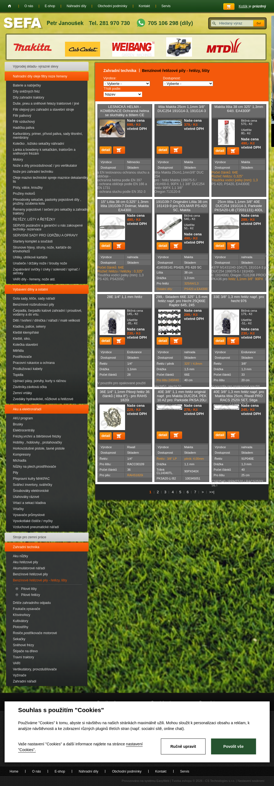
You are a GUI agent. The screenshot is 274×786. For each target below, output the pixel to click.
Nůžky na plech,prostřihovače (34, 467)
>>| (211, 492)
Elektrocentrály (24, 430)
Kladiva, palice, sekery (29, 326)
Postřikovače (22, 357)
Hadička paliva (23, 128)
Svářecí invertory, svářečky (32, 485)
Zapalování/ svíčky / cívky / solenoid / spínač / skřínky (46, 271)
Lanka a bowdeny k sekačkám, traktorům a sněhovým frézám (44, 151)
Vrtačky (18, 509)
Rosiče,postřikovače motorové (35, 633)
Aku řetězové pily (25, 562)
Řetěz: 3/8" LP (167, 458)
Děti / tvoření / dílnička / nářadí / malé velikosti (46, 320)
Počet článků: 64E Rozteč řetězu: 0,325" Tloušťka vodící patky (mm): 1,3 (234, 176)
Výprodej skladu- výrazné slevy (35, 66)
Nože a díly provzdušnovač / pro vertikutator (45, 166)
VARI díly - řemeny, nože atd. (34, 279)
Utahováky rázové (26, 497)
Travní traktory (23, 657)
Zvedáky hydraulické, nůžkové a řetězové (43, 399)
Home (9, 6)
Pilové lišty (29, 589)
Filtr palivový (22, 116)
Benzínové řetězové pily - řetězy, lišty (40, 580)
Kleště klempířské (26, 333)
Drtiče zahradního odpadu (32, 603)
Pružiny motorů (24, 194)
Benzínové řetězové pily (30, 574)
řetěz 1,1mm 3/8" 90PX (245, 279)
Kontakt (144, 6)
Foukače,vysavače (26, 609)
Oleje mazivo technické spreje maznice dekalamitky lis (50, 179)
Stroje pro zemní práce (29, 537)
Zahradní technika (26, 547)
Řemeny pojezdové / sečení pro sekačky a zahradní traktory (50, 211)
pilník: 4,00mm (194, 458)
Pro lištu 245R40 (168, 380)
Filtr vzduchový (24, 122)
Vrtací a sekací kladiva (29, 503)
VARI (16, 663)
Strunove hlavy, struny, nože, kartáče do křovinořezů (42, 249)
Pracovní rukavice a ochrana (34, 363)
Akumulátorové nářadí (29, 568)
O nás (28, 6)
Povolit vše (233, 746)
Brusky (18, 424)
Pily (15, 473)
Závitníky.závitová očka (30, 387)
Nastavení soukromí (251, 780)
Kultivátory (20, 621)
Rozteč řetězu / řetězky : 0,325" (120, 271)
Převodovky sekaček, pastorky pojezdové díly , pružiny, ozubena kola (47, 201)
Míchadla (19, 460)
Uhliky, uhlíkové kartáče (30, 257)
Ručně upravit (183, 746)
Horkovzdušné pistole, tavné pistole (39, 448)
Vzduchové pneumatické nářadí (36, 527)
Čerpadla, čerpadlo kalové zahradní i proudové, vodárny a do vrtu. (47, 312)
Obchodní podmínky (112, 6)
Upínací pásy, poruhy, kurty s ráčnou (39, 381)
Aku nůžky (20, 556)
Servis (166, 6)
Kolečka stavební (25, 345)
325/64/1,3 (191, 283)
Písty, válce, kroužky (28, 187)
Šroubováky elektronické (31, 491)
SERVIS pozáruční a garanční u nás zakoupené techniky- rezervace (48, 227)
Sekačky (19, 639)
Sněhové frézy (23, 645)
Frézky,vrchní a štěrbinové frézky (37, 436)
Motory (18, 159)
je (252, 6)
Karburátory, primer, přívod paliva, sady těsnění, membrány (48, 136)
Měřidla (18, 351)
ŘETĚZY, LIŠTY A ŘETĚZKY (34, 219)
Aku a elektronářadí (27, 409)
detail (106, 150)
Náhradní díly (76, 6)
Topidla (18, 375)
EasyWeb (162, 780)
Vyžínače (19, 675)
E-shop (50, 6)
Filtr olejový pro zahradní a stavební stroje (43, 110)
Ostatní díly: (165, 289)
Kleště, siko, (22, 339)
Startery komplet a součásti (33, 241)
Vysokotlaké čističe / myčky (33, 521)
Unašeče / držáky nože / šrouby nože (40, 263)
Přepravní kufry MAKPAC (31, 479)
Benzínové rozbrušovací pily (33, 304)
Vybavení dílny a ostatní (30, 289)
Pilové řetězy (30, 595)
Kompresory (22, 454)
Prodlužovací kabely (27, 369)
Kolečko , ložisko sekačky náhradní (38, 144)
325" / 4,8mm (193, 363)
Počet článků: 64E (110, 267)
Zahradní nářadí (24, 681)
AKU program (23, 418)
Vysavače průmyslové (29, 515)
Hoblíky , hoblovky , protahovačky (37, 442)
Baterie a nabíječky (27, 85)
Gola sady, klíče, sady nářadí (34, 298)
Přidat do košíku (119, 150)
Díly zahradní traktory (28, 97)
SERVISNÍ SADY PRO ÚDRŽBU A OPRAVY (45, 235)
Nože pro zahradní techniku (33, 172)
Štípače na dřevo (25, 651)
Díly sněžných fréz (26, 91)
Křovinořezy (21, 615)
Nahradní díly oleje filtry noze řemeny (40, 76)
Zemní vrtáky (22, 393)
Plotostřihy (20, 627)
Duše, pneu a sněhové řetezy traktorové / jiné (46, 103)
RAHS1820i (135, 475)
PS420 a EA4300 (195, 289)
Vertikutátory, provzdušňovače (35, 669)
